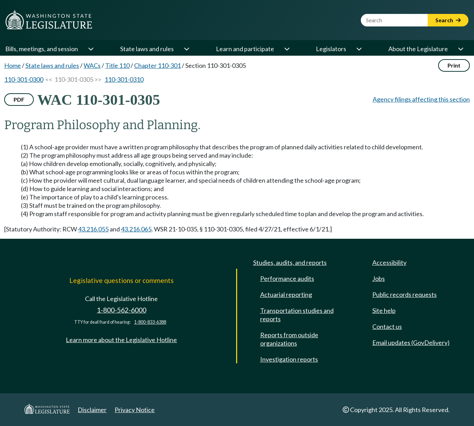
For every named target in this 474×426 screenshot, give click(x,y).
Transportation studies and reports (297, 315)
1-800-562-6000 (121, 310)
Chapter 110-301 (157, 65)
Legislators (331, 49)
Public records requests (404, 294)
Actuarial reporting (286, 294)
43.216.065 (136, 229)
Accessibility (389, 262)
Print (454, 65)
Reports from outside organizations (289, 339)
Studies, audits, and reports (290, 262)
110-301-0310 (123, 79)
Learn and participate (245, 49)
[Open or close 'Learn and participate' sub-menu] (286, 49)
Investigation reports (289, 359)
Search (448, 20)
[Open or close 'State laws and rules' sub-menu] (186, 49)
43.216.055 (93, 229)
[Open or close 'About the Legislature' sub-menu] (460, 49)
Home (12, 65)
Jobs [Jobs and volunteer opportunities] (378, 278)
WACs (92, 65)
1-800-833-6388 (150, 322)
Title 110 (117, 65)
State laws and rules (147, 49)
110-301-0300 (23, 79)
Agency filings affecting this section (421, 99)
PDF (19, 99)
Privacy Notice (135, 409)
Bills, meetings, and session (41, 49)
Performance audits (287, 278)
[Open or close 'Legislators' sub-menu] (358, 49)
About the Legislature (418, 49)
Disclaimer (92, 409)
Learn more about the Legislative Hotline (121, 340)
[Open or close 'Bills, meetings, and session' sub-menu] (90, 49)
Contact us (387, 326)
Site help (384, 310)
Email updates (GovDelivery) (411, 342)
